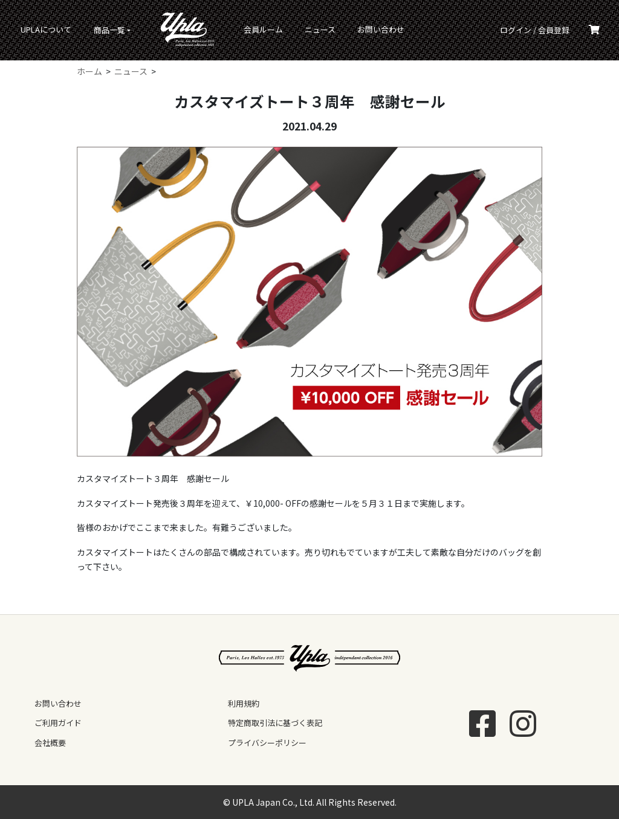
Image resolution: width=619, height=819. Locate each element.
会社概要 (50, 742)
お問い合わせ (380, 29)
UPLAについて (46, 29)
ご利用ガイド (58, 722)
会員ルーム (263, 29)
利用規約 (243, 703)
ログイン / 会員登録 (534, 30)
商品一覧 (109, 30)
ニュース (320, 29)
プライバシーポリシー (267, 742)
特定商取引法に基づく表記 (275, 722)
